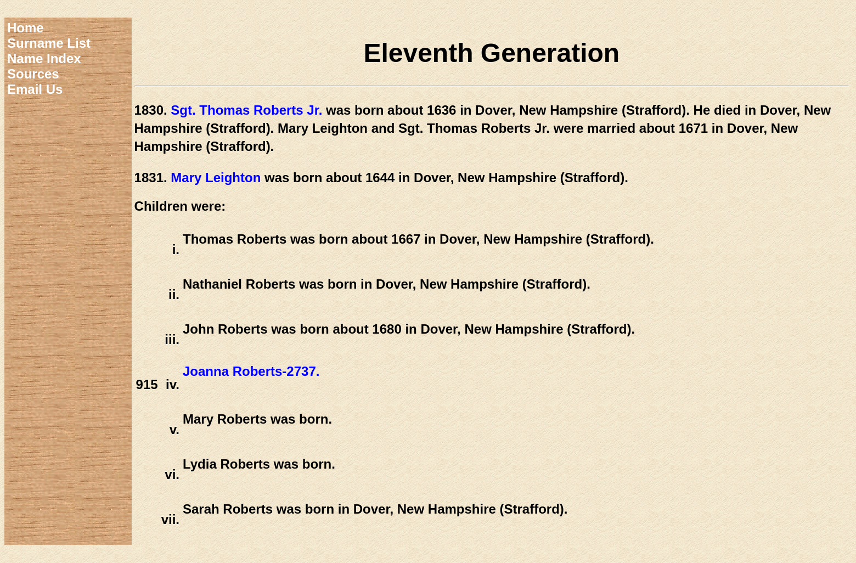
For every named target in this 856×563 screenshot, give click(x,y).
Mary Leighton (216, 177)
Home (25, 27)
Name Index (44, 58)
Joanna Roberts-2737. (251, 371)
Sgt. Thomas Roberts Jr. (246, 110)
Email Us (35, 89)
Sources (33, 73)
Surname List (49, 43)
